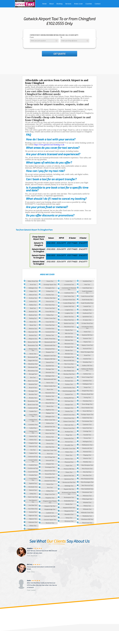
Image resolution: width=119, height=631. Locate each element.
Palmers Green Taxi (69, 421)
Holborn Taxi (50, 423)
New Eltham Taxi (69, 367)
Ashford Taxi (33, 301)
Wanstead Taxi (87, 451)
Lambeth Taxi (50, 513)
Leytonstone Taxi (69, 284)
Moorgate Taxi (69, 347)
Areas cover (78, 4)
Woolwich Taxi (50, 523)
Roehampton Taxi (69, 497)
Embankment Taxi (33, 529)
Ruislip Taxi (69, 504)
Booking (59, 4)
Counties (89, 4)
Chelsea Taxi (32, 439)
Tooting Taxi (87, 397)
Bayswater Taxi (33, 332)
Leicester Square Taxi (50, 519)
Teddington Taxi (87, 384)
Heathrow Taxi (50, 396)
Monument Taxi (69, 343)
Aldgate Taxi (32, 291)
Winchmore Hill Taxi (87, 519)
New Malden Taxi (69, 370)
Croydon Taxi (33, 475)
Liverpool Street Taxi (69, 299)
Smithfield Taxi (87, 281)
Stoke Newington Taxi (87, 352)
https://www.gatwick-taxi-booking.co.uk (49, 145)
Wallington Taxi (87, 441)
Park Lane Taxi (69, 425)
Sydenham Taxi (87, 380)
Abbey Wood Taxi (33, 281)
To (61, 37)
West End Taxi (87, 472)
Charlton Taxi (33, 436)
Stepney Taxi (87, 342)
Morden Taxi (69, 350)
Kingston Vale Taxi (50, 506)
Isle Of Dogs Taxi (50, 457)
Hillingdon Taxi (50, 416)
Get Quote (60, 53)
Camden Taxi (33, 411)
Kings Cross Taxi (50, 494)
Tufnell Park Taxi (87, 418)
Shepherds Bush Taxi (69, 507)
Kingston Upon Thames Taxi (50, 501)
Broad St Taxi (33, 387)
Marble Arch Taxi (69, 323)
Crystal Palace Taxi (33, 479)
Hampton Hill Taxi (50, 359)
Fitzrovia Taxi (50, 301)
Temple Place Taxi (87, 390)
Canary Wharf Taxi (33, 415)
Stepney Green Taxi (87, 345)
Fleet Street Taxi (50, 305)
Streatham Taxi (87, 362)
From (32, 37)
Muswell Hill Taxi (69, 360)
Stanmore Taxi (87, 338)
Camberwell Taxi (33, 408)
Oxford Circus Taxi (69, 414)
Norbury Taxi (69, 384)
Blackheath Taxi (32, 367)
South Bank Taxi (87, 288)
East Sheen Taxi (32, 508)
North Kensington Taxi (69, 391)
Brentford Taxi (33, 384)
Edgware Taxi (33, 519)
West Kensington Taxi (87, 482)
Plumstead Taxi (69, 462)
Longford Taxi (69, 310)
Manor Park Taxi (69, 320)
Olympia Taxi (69, 404)
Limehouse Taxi (69, 293)
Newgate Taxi (69, 377)
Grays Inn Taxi (50, 321)
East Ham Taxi (33, 505)
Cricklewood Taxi (33, 468)
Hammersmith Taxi (50, 345)
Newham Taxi (69, 381)
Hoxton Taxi (49, 443)
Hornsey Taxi (50, 437)
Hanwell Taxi (50, 362)
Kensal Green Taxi (50, 470)
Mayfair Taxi (69, 330)
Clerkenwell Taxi (33, 456)
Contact (97, 4)
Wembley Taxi (87, 462)
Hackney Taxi (50, 335)
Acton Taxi (33, 284)
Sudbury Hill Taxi (87, 365)
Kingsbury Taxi (50, 497)
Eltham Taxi (32, 525)
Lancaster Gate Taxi (50, 516)
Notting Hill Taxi (69, 398)
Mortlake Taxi (69, 353)
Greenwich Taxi (49, 332)
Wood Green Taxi (87, 522)
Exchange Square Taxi (50, 284)
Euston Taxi (50, 281)
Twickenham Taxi (87, 421)
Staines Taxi (87, 331)
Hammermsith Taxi (50, 342)
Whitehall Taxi (87, 502)
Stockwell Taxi (87, 348)
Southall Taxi (87, 306)
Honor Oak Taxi (49, 433)
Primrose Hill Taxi (69, 469)
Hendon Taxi (50, 399)
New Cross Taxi (69, 364)
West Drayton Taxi (87, 468)
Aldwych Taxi (33, 294)
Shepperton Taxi (69, 511)
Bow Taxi (33, 377)
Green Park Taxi (49, 325)
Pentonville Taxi (69, 438)
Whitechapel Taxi (87, 499)
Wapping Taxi (87, 455)
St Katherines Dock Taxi (87, 327)
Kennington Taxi (50, 467)
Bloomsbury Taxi (33, 370)
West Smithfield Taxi (87, 489)
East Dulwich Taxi (33, 501)
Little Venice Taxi (69, 296)
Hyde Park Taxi (50, 447)
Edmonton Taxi (33, 522)
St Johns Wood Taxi (87, 323)
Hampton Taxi (50, 352)
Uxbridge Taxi (87, 431)
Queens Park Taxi (69, 475)
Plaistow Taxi (69, 458)
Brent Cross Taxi (33, 381)
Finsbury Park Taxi (50, 298)
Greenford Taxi (50, 328)
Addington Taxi (33, 288)
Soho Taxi (87, 284)
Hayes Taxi (50, 389)
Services (68, 4)
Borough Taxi (33, 374)
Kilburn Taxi (50, 491)
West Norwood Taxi (87, 485)
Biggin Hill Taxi (32, 360)
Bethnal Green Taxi (33, 349)
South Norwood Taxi (87, 296)
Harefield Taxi (50, 365)
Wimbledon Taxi (87, 516)
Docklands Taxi (33, 487)
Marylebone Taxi (69, 326)
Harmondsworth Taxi (50, 379)
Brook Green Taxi (33, 404)
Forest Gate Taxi (50, 308)
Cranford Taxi (33, 465)
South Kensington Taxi (87, 292)
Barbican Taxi (33, 315)
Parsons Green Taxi (69, 428)
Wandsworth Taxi (87, 448)
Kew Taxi (50, 487)
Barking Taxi (33, 318)
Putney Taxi (69, 472)
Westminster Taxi (87, 492)
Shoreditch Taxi (69, 514)
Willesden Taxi (87, 509)
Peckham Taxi (69, 431)
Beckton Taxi (33, 335)
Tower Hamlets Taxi (87, 407)
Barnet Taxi (33, 325)
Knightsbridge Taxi (50, 509)
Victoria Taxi (87, 438)
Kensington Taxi (50, 477)
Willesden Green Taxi (87, 512)
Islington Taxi (50, 464)
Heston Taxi (50, 406)
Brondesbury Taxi (33, 401)
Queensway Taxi (69, 479)
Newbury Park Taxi (69, 374)
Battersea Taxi (33, 328)
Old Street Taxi (69, 401)
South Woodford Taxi (87, 303)
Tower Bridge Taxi (87, 404)
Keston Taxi (50, 484)
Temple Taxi (87, 387)
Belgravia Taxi (33, 338)
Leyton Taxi (69, 281)
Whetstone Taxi (87, 495)
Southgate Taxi (87, 310)
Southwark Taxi (87, 313)
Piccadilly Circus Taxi (69, 448)
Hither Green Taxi (50, 420)
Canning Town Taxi (33, 420)
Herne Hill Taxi (50, 403)
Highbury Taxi (50, 409)
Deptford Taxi (33, 483)
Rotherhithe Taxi (69, 501)
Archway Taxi (33, 298)
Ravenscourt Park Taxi (69, 482)
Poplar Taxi (69, 465)
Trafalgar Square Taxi (87, 414)
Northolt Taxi (69, 394)
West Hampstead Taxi (87, 478)
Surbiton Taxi (87, 374)
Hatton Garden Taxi (50, 386)
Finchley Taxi (50, 294)
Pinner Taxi (69, 455)
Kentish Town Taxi (50, 480)
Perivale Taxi (69, 441)
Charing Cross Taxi (33, 432)
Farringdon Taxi (49, 288)
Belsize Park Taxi (33, 342)
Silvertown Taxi (69, 521)
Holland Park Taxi (50, 426)
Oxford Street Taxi (69, 418)
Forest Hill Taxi (50, 311)
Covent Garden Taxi (33, 460)
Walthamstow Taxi (87, 445)
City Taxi (33, 450)
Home (44, 4)
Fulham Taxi (49, 315)
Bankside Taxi (33, 311)
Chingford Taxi (33, 443)
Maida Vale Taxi (69, 316)
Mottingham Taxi (69, 357)
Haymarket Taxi (49, 393)
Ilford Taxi (50, 453)
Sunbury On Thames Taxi (87, 369)
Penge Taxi (69, 435)
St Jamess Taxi (87, 320)
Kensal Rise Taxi (50, 474)
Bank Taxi (33, 308)
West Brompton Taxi (87, 465)
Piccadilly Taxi (69, 445)
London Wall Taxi (69, 306)
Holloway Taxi (50, 430)
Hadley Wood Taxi (50, 338)
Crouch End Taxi (33, 471)
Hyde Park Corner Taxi (50, 450)
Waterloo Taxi (87, 458)
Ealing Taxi (33, 493)
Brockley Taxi (33, 394)
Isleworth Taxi (50, 460)
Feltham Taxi (50, 291)
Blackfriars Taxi (32, 364)
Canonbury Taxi (32, 424)
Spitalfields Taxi (87, 316)
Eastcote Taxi (33, 512)
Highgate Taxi (50, 413)
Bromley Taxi (33, 398)
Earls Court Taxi (33, 497)
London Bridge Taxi (69, 303)
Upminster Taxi (87, 424)
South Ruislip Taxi (87, 299)
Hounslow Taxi (50, 440)
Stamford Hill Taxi (87, 335)
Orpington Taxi (69, 408)
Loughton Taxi (69, 313)
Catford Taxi (32, 428)
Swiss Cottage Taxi (87, 377)
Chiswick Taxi (33, 446)
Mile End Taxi (69, 333)
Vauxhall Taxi (87, 434)
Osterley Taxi (69, 411)
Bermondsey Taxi (33, 345)
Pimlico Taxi (69, 452)
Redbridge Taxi (69, 485)
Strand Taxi (87, 355)
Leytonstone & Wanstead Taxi (69, 288)
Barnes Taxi (33, 321)
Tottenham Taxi (87, 401)
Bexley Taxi (33, 353)
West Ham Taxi (87, 475)
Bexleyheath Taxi (33, 357)
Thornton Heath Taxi (87, 394)
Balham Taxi (33, 305)
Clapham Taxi (33, 453)
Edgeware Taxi (33, 515)
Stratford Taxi (87, 358)
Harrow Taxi (49, 382)
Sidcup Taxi (69, 517)
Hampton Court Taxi (50, 355)
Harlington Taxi (50, 376)
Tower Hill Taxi (87, 411)
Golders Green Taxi (49, 318)
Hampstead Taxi (49, 349)
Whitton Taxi (87, 506)
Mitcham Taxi (69, 340)
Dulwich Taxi (33, 490)
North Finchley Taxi (69, 387)
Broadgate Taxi (33, 391)
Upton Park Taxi (87, 428)
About (51, 4)
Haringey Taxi (50, 369)
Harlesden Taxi (50, 372)
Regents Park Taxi (69, 489)
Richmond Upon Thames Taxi (69, 493)
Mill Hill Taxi (69, 337)
